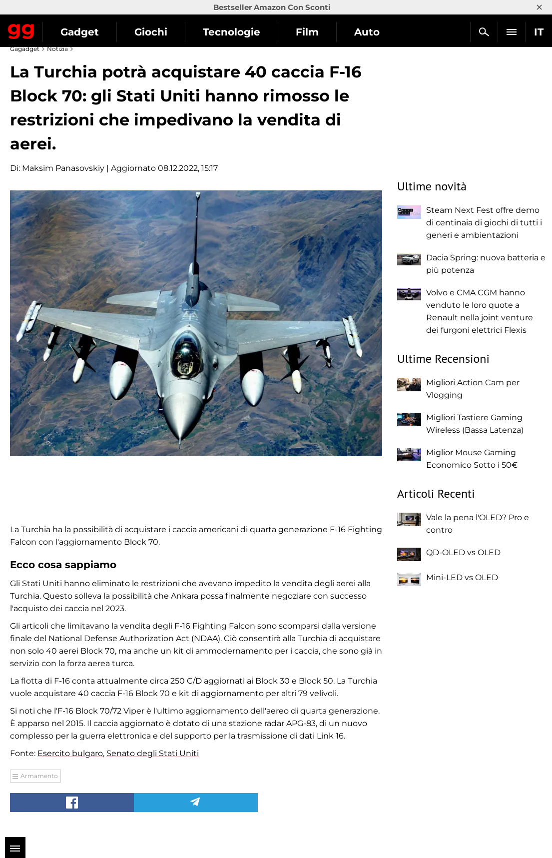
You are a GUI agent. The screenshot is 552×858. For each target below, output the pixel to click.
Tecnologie (231, 32)
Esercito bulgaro (70, 753)
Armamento (39, 776)
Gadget (79, 32)
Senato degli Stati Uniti (152, 753)
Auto (367, 32)
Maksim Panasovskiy (63, 168)
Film (307, 32)
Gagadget (21, 29)
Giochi (150, 32)
